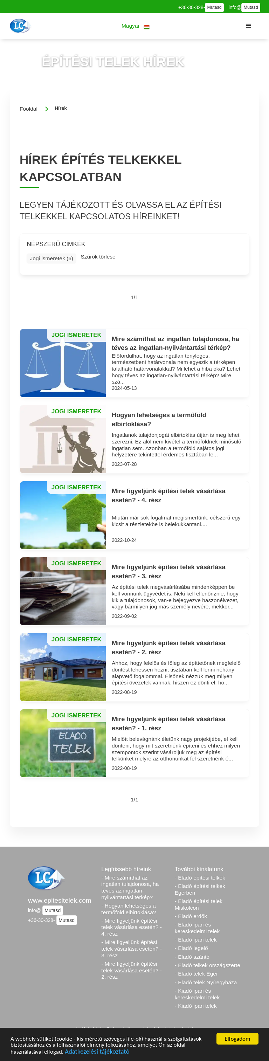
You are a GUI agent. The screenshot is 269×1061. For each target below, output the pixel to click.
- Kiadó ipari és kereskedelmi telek (197, 994)
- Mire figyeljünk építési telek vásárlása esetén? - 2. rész (131, 970)
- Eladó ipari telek (196, 940)
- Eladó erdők (191, 916)
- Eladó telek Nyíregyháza (206, 982)
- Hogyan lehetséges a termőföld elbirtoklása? (128, 909)
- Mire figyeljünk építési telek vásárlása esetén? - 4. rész (131, 927)
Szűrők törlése (98, 257)
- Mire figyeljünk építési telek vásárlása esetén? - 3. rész (131, 948)
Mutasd (214, 7)
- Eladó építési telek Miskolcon (198, 904)
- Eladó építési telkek (200, 878)
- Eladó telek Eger (196, 974)
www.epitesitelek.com (59, 900)
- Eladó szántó (192, 957)
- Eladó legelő (191, 948)
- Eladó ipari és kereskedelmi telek (197, 928)
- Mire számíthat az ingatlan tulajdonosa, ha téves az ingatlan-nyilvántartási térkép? (130, 887)
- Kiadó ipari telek (196, 1006)
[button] (136, 26)
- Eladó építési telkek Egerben (200, 889)
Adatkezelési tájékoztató (97, 1052)
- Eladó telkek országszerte (207, 965)
